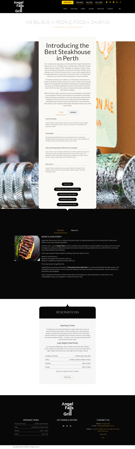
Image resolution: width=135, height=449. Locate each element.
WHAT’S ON (100, 8)
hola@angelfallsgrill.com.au (105, 426)
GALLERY (91, 8)
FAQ (103, 438)
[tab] (61, 112)
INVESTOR (103, 434)
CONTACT (110, 8)
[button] (119, 8)
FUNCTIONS (74, 8)
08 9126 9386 (105, 424)
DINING (83, 8)
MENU (65, 8)
